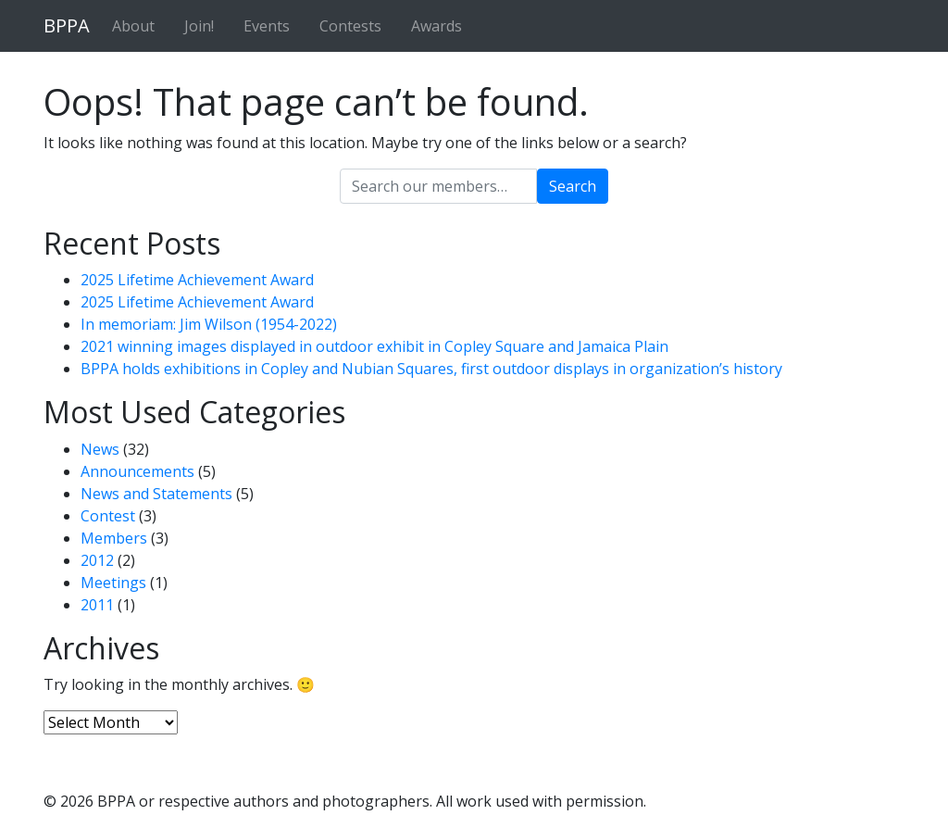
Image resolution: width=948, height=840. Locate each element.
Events (266, 26)
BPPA (67, 25)
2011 (97, 605)
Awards (436, 26)
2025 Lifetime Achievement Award (197, 280)
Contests (350, 26)
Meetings (113, 582)
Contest (108, 516)
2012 (97, 560)
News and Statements (156, 493)
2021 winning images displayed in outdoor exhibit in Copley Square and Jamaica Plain (374, 346)
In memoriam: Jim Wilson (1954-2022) (209, 324)
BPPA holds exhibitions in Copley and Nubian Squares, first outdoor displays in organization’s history (431, 368)
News (100, 449)
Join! (199, 26)
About (133, 26)
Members (114, 538)
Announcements (137, 471)
